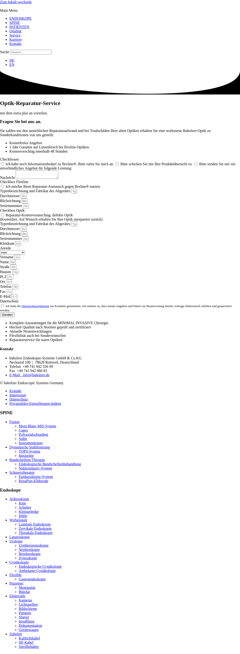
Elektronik (17, 597)
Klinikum (7, 245)
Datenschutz (9, 302)
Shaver (24, 618)
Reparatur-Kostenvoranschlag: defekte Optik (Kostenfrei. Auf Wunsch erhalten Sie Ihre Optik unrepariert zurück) (51, 218)
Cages (23, 432)
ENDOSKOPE (20, 18)
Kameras (25, 602)
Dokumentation (30, 627)
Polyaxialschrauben (33, 436)
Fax (3, 293)
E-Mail (5, 298)
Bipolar (24, 593)
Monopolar (27, 589)
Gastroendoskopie (32, 581)
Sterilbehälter (29, 648)
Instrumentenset (31, 444)
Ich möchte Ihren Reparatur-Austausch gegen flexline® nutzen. (53, 188)
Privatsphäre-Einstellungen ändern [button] (35, 405)
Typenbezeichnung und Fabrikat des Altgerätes (35, 192)
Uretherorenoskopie (34, 547)
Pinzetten (16, 585)
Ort (3, 283)
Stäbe (23, 440)
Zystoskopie (28, 559)
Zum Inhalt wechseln (16, 2)
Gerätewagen (28, 631)
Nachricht (8, 179)
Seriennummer (11, 207)
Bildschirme (28, 610)
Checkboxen (9, 159)
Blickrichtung (11, 202)
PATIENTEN (19, 27)
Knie (22, 505)
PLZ (4, 278)
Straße (5, 268)
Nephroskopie (29, 551)
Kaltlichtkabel (29, 640)
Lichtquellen (28, 606)
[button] (120, 10)
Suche (4, 52)
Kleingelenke (29, 513)
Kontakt (15, 44)
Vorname (7, 258)
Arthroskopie (19, 500)
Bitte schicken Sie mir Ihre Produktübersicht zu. (157, 164)
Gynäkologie (19, 564)
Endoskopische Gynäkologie (40, 568)
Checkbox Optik (12, 212)
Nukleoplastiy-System (35, 470)
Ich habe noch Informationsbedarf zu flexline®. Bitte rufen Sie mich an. (60, 164)
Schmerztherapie (22, 474)
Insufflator (26, 623)
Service (15, 35)
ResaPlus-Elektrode (33, 482)
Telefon (6, 288)
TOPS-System (29, 453)
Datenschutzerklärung (35, 307)
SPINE (14, 23)
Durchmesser (10, 197)
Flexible (15, 576)
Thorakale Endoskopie (35, 534)
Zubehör (15, 635)
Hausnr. (6, 273)
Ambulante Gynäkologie (37, 572)
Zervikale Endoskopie (35, 530)
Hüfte (23, 517)
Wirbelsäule (18, 521)
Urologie (16, 543)
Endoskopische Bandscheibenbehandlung (50, 465)
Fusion (14, 423)
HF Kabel (26, 644)
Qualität (15, 31)
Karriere (15, 39)
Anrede (5, 250)
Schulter (25, 509)
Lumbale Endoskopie (35, 526)
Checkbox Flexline (14, 183)
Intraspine (26, 457)
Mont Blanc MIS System (37, 427)
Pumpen (25, 614)
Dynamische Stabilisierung (29, 449)
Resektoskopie (30, 555)
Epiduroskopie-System (36, 478)
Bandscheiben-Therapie (27, 461)
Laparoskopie (19, 538)
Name (5, 263)
